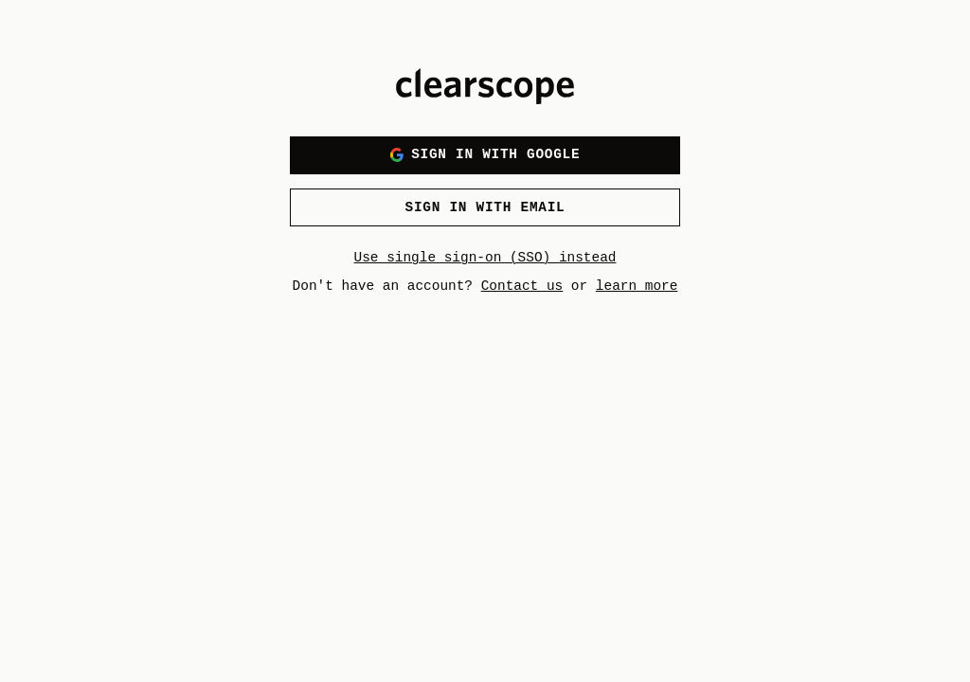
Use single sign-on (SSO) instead (485, 258)
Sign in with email (485, 207)
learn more (637, 287)
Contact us (522, 287)
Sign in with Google (485, 154)
